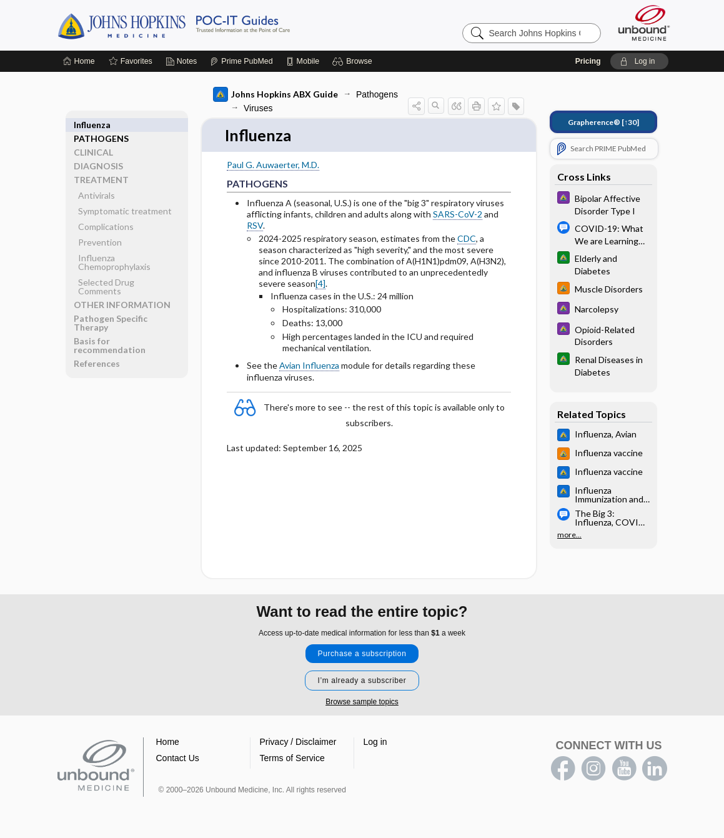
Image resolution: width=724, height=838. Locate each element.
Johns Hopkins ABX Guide (275, 94)
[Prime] (241, 61)
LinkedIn (654, 769)
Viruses (258, 108)
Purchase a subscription (362, 654)
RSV (255, 226)
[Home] (79, 61)
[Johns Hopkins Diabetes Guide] (603, 264)
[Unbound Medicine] (644, 22)
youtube (624, 769)
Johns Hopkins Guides (212, 25)
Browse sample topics (362, 702)
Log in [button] (375, 742)
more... (569, 535)
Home (167, 742)
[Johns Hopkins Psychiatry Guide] (603, 204)
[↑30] (603, 122)
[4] (320, 284)
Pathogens (377, 94)
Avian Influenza (309, 366)
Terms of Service (292, 759)
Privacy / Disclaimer (298, 742)
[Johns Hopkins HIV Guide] (603, 289)
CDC (466, 238)
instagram (593, 769)
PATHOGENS (101, 124)
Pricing (588, 61)
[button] (353, 61)
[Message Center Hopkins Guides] (603, 234)
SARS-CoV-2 (457, 214)
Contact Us (177, 759)
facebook (562, 769)
